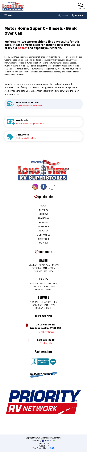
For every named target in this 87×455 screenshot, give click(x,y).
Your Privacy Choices (43, 448)
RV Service (43, 226)
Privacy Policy (43, 446)
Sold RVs (43, 243)
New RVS (43, 209)
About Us (43, 230)
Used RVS (43, 214)
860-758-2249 (46, 340)
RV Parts (43, 222)
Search (62, 15)
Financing (43, 218)
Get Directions (46, 332)
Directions (43, 239)
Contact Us (43, 234)
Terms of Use (43, 443)
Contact (77, 15)
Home (43, 205)
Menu (9, 15)
